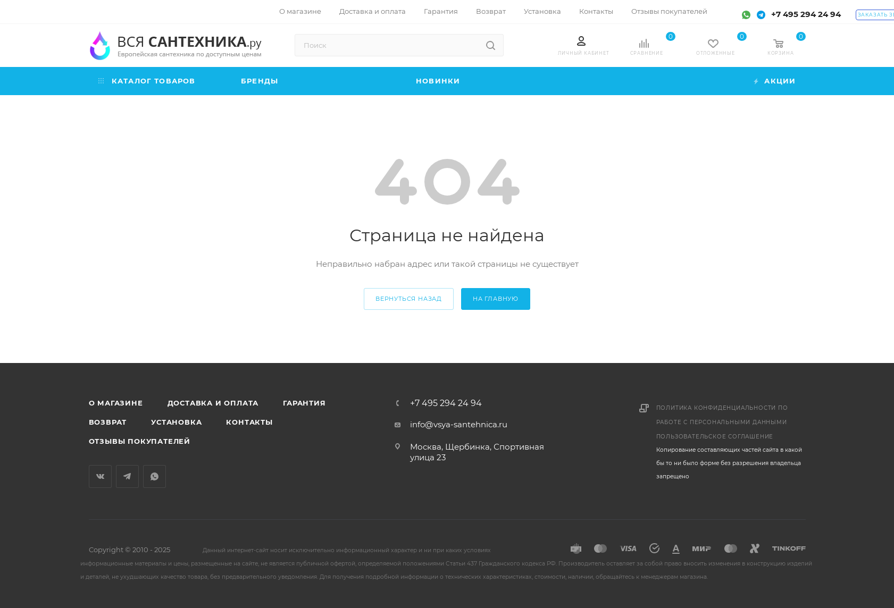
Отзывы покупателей (139, 441)
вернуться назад (408, 298)
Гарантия (304, 403)
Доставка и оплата (213, 403)
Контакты (249, 422)
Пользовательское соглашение (715, 436)
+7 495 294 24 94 (806, 14)
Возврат (108, 422)
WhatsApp (154, 476)
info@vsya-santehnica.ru (458, 424)
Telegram (127, 476)
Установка (176, 422)
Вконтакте (100, 476)
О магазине (116, 403)
